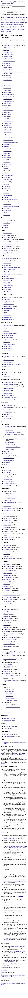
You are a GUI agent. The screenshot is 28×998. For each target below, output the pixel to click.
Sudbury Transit (7, 130)
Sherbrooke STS (7, 237)
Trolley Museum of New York (11, 680)
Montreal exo (7, 223)
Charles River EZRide (9, 360)
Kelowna (6, 168)
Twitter (22, 983)
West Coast (6, 208)
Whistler (6, 212)
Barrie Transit (7, 65)
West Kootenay (7, 210)
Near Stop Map (8, 3)
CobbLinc (6, 622)
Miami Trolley (9, 430)
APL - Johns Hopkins (9, 395)
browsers (3, 763)
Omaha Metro (7, 603)
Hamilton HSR (7, 63)
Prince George (7, 186)
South (23, 1)
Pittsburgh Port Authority (9, 655)
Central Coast (9, 696)
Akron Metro (7, 584)
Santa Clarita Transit (8, 285)
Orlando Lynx (7, 451)
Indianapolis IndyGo (8, 592)
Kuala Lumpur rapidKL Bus (10, 726)
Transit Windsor (7, 90)
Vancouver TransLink (9, 137)
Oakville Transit (7, 67)
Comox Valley (7, 148)
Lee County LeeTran (8, 455)
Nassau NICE (7, 310)
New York (14, 19)
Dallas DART (7, 472)
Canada (3, 19)
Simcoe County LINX (9, 101)
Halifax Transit (7, 253)
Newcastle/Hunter (10, 693)
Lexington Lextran (8, 618)
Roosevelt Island (7, 315)
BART (5, 328)
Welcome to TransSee (7, 746)
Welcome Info (8, 31)
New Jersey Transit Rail (9, 308)
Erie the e (6, 678)
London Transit (7, 88)
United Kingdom (20, 29)
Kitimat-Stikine (7, 170)
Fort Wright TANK (8, 577)
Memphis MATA (7, 629)
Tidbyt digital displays (16, 846)
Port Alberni (6, 184)
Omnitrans (6, 276)
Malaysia (14, 29)
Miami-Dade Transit (11, 426)
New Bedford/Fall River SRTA (11, 675)
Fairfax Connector (8, 393)
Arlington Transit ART (9, 388)
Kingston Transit (7, 92)
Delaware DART (7, 664)
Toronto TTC (7, 45)
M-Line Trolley (7, 474)
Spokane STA (7, 531)
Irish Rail (6, 743)
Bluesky (2, 984)
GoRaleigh (8, 493)
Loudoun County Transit (9, 399)
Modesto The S (7, 529)
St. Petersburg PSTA (11, 442)
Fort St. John (6, 159)
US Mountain (17, 24)
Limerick (23, 742)
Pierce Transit (7, 409)
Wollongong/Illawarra (11, 700)
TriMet (5, 533)
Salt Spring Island (8, 195)
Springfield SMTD (8, 570)
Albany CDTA (7, 667)
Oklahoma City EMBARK (10, 637)
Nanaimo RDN (7, 177)
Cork (19, 742)
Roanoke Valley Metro (9, 641)
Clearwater (6, 146)
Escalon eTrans (7, 520)
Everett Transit (7, 414)
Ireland (2, 31)
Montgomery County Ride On (11, 397)
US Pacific (10, 24)
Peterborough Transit (8, 94)
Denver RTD (6, 545)
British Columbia (10, 12)
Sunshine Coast (7, 204)
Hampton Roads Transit (9, 644)
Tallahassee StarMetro (9, 460)
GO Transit (6, 47)
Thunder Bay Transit (8, 96)
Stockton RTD (7, 527)
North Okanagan (7, 179)
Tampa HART (9, 439)
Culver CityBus (7, 289)
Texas (25, 22)
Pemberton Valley (8, 182)
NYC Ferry (6, 312)
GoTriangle (9, 500)
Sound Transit (7, 407)
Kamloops (6, 166)
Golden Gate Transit (8, 335)
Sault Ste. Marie (7, 125)
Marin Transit (7, 350)
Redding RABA (7, 525)
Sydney (8, 689)
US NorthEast (14, 27)
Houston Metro (7, 470)
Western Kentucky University (10, 633)
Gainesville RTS (7, 462)
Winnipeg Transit (8, 250)
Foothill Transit (7, 263)
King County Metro (8, 405)
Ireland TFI (6, 742)
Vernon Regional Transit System (11, 206)
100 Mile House (7, 164)
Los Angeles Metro (8, 258)
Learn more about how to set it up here (17, 847)
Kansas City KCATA (8, 599)
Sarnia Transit (7, 116)
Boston (2, 22)
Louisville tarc (7, 616)
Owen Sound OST (8, 114)
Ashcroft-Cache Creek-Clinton (11, 142)
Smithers (6, 197)
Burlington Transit (8, 69)
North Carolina (4, 24)
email (7, 967)
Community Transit (8, 416)
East (19, 1)
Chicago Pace (7, 376)
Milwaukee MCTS (8, 590)
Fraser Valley (7, 162)
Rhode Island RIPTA (8, 362)
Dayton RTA (6, 586)
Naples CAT (6, 464)
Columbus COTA (8, 581)
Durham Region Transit (9, 58)
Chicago (7, 22)
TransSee (3, 983)
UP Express (6, 50)
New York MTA (7, 297)
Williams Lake (7, 215)
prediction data (15, 946)
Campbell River (7, 144)
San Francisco (21, 19)
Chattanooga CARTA (8, 614)
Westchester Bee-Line (9, 304)
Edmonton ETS (7, 241)
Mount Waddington (8, 175)
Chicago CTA (7, 372)
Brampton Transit (8, 56)
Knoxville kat (7, 611)
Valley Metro (7, 547)
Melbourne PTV (10, 704)
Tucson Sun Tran (7, 549)
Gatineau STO (7, 235)
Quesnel (5, 190)
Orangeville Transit (8, 110)
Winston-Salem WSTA (9, 508)
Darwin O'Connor (11, 983)
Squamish (6, 201)
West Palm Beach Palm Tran (13, 434)
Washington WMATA (9, 382)
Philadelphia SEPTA (8, 652)
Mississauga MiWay (8, 54)
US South (8, 27)
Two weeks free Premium (9, 838)
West (2, 3)
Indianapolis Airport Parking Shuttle (12, 595)
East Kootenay (7, 157)
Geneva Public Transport (9, 718)
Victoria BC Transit (8, 140)
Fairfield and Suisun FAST (10, 339)
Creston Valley (7, 153)
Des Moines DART (8, 601)
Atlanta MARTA (7, 620)
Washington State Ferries (9, 412)
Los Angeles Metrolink (9, 260)
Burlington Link (7, 510)
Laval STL (6, 225)
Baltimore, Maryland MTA (10, 384)
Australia (20, 27)
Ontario (11, 17)
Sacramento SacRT (8, 522)
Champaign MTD (8, 573)
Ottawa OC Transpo (8, 85)
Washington (12, 22)
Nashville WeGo (7, 609)
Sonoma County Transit (9, 344)
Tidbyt (18, 838)
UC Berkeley (7, 342)
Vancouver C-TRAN (8, 537)
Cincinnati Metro (8, 575)
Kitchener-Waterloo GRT (9, 61)
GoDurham (9, 495)
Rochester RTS (7, 669)
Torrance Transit (7, 280)
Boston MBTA (7, 356)
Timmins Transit (7, 123)
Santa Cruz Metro (8, 346)
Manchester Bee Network (9, 736)
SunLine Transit (7, 287)
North (16, 1)
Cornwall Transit (7, 105)
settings (21, 896)
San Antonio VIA (8, 479)
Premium (3, 832)
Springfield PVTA (8, 673)
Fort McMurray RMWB (9, 246)
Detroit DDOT (7, 564)
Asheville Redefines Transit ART (11, 502)
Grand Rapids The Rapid (9, 566)
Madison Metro (7, 588)
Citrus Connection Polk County (13, 447)
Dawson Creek (7, 155)
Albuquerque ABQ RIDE (9, 558)
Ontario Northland (8, 132)
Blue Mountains (10, 698)
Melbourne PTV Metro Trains (13, 707)
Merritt (5, 173)
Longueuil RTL (7, 227)
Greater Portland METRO (10, 659)
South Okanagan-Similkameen (11, 199)
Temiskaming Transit (8, 121)
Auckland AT (7, 712)
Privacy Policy (4, 970)
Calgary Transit (7, 244)
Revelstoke (6, 193)
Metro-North (6, 299)
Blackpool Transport (8, 734)
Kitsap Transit (7, 418)
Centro (5, 662)
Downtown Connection (9, 317)
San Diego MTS (7, 265)
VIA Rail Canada (8, 80)
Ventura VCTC (7, 274)
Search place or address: (13, 5)
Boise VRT (6, 556)
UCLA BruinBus (7, 291)
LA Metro (18, 753)
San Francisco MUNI (8, 325)
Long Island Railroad (8, 301)
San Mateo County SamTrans (10, 333)
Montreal (25, 17)
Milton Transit (7, 77)
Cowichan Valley (7, 151)
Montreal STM (7, 220)
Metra (5, 374)
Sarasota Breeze (10, 449)
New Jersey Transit (8, 306)
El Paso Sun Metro (8, 483)
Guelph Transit (7, 75)
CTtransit (6, 671)
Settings (2, 972)
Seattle (17, 22)
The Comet (6, 631)
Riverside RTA (7, 283)
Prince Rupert (7, 188)
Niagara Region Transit (9, 72)
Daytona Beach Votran (9, 458)
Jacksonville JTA (7, 453)
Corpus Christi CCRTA (9, 481)
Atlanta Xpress (7, 625)
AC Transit (6, 331)
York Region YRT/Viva (9, 52)
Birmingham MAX (8, 627)
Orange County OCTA (9, 269)
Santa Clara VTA (8, 348)
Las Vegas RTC (7, 551)
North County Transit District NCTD (12, 267)
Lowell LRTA (7, 366)
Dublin (16, 742)
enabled (14, 795)
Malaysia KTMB (7, 728)
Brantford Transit (8, 99)
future (24, 759)
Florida (21, 22)
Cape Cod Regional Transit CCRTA (12, 364)
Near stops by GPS (6, 1)
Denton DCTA (7, 485)
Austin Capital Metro (8, 477)
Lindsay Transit (7, 107)
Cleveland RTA (7, 579)
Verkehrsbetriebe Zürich (9, 720)
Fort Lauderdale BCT (11, 432)
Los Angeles (8, 19)
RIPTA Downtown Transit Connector (15, 947)
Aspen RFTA (7, 554)
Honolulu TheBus (8, 516)
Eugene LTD (6, 539)
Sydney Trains (9, 691)
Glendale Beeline (8, 271)
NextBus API (7, 939)
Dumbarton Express (8, 337)
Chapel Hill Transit (10, 498)
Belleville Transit (8, 103)
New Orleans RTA (8, 646)
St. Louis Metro (7, 568)
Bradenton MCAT (10, 444)
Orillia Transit (7, 112)
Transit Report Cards (13, 961)
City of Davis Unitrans (9, 518)
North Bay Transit (8, 127)
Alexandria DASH (8, 390)
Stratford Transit (7, 118)
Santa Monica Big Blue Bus (10, 278)
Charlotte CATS (7, 506)
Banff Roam (6, 239)
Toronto (7, 17)
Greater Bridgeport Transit (10, 319)
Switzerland (8, 29)
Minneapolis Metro (8, 597)
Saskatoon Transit (8, 248)
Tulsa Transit (7, 639)
